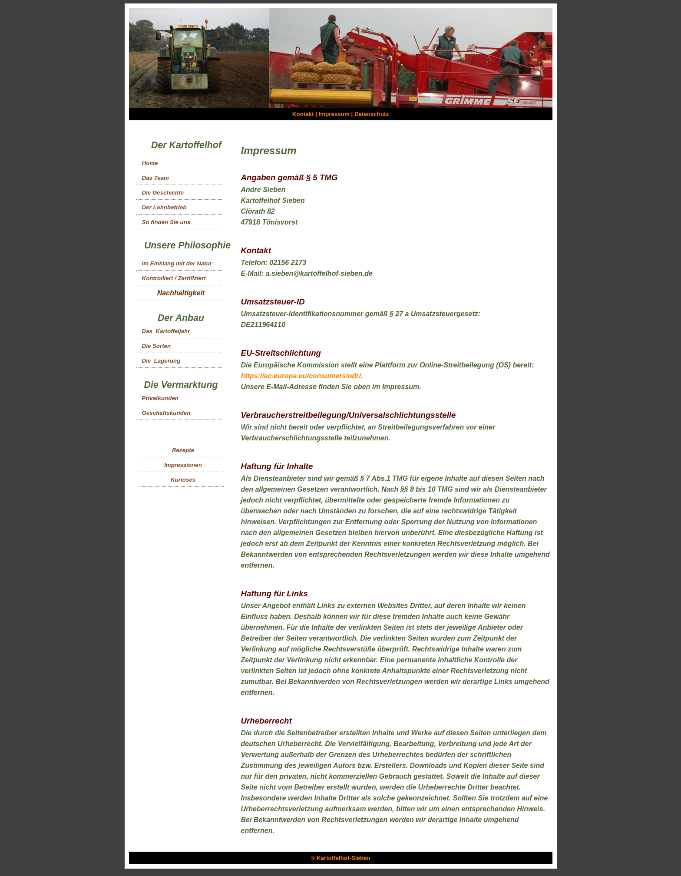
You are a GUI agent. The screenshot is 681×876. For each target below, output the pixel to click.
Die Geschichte (163, 192)
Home (150, 163)
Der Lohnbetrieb (164, 207)
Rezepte (183, 450)
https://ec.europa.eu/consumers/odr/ (301, 376)
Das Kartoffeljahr (166, 331)
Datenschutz (371, 114)
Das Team (155, 178)
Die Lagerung (161, 360)
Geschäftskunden (166, 413)
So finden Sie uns (166, 222)
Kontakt (303, 114)
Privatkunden (160, 398)
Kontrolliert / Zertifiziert (174, 278)
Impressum (334, 114)
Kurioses (183, 479)
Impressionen (183, 465)
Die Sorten (156, 346)
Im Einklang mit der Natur (177, 263)
